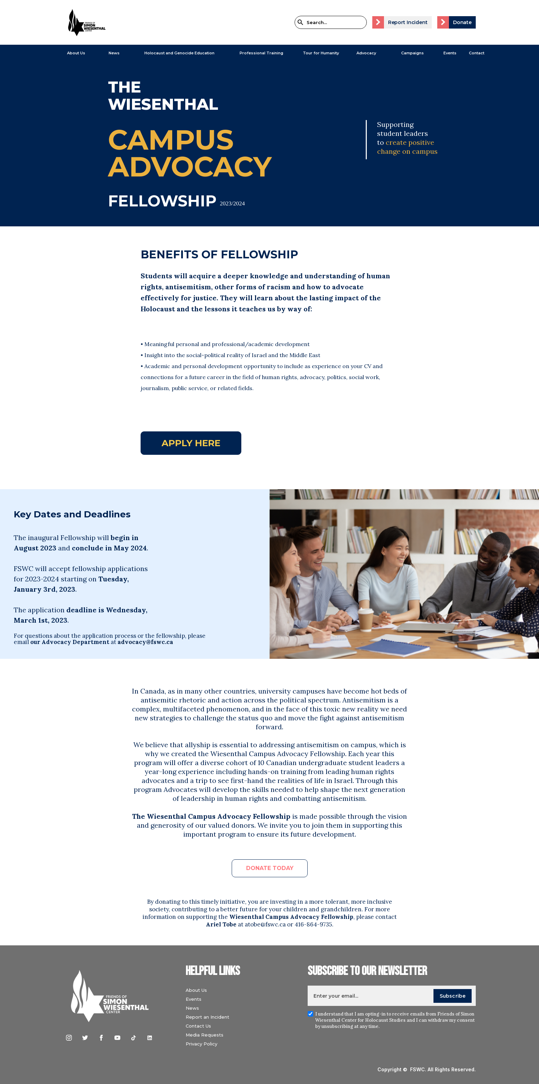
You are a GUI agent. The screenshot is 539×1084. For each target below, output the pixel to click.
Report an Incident (207, 1017)
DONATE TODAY (270, 868)
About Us (76, 53)
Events (449, 53)
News (192, 1008)
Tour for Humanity (321, 53)
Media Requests (204, 1035)
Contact (476, 53)
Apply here (191, 443)
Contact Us (198, 1026)
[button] (72, 53)
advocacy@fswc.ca (145, 642)
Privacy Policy (201, 1044)
